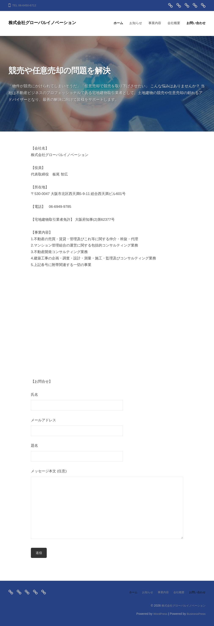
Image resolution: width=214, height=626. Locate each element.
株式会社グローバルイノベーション (46, 22)
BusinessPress (195, 613)
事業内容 (154, 23)
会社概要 (173, 23)
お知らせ (135, 23)
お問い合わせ (196, 23)
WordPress (158, 613)
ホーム (118, 23)
